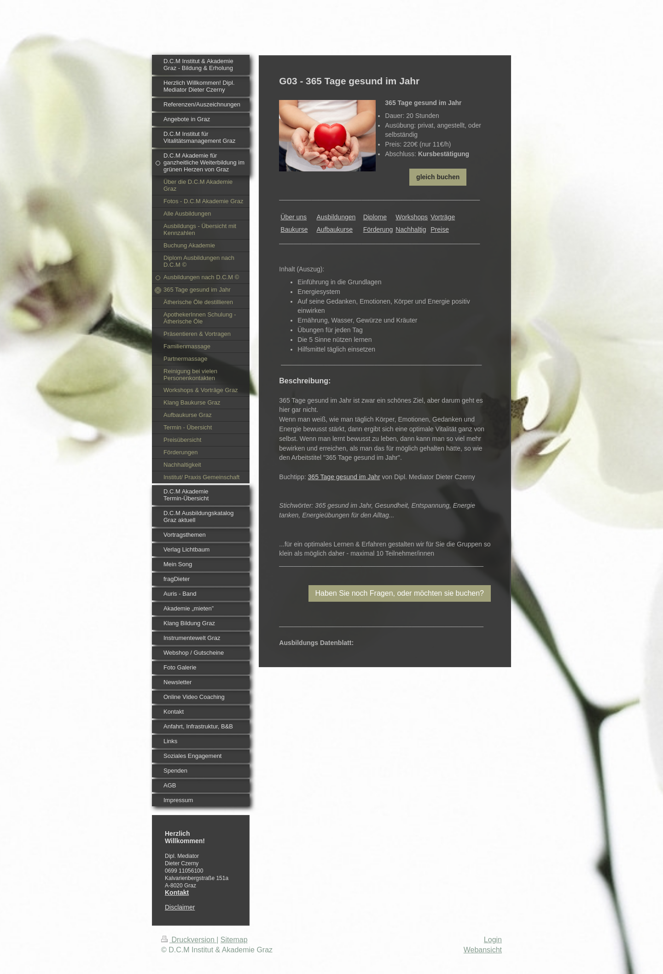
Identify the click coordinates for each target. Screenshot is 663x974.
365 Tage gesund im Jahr (344, 477)
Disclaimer (180, 907)
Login (493, 940)
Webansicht (483, 950)
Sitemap (234, 940)
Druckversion (188, 940)
